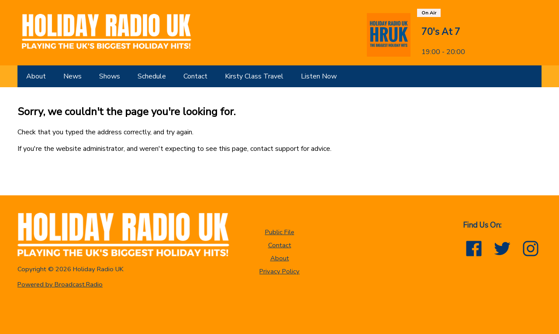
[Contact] (195, 76)
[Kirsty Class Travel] (254, 76)
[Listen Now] (318, 76)
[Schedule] (152, 76)
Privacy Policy (279, 271)
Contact (279, 245)
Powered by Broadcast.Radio (60, 284)
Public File (279, 232)
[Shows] (109, 76)
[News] (72, 76)
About (279, 258)
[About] (36, 76)
